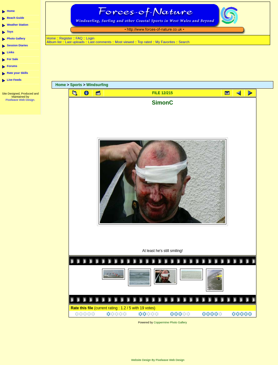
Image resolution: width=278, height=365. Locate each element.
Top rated (144, 42)
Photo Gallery (16, 38)
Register (65, 38)
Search (183, 42)
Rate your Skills (17, 73)
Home (11, 11)
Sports (76, 85)
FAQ (79, 38)
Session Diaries (17, 45)
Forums (12, 66)
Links (10, 52)
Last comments (99, 42)
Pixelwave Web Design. (20, 99)
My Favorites (165, 42)
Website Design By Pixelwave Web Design (157, 360)
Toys (10, 31)
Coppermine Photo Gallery (170, 322)
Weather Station (17, 24)
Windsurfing (97, 85)
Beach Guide (15, 17)
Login (90, 38)
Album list (54, 42)
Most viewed (124, 42)
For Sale (12, 59)
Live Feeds (14, 79)
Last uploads (75, 42)
